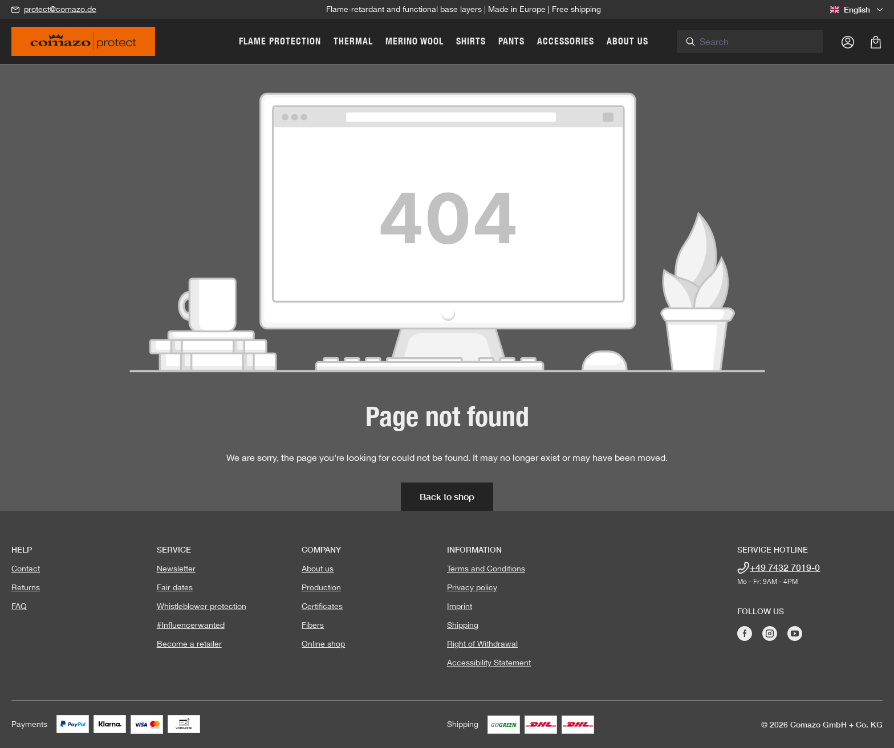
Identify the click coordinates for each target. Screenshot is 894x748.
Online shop (323, 643)
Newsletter (176, 568)
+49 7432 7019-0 (785, 567)
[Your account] (848, 41)
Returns (25, 587)
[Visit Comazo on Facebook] (744, 633)
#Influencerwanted (191, 625)
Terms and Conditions (486, 568)
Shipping (462, 625)
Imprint (459, 606)
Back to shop (447, 496)
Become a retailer (189, 643)
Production (321, 587)
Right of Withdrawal (482, 643)
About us (318, 568)
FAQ (19, 606)
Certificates (322, 606)
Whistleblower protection (201, 606)
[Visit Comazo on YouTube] (794, 633)
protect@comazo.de (60, 9)
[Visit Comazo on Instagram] (769, 633)
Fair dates (175, 587)
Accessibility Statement (489, 662)
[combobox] (765, 41)
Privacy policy (472, 587)
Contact (25, 568)
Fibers (313, 625)
